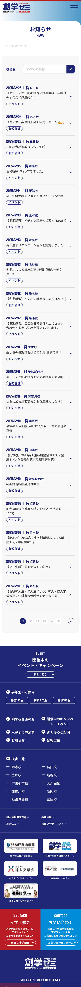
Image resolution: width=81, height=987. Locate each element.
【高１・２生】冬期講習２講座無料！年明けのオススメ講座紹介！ (36, 95)
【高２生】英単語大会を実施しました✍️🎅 (35, 122)
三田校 (32, 141)
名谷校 (32, 117)
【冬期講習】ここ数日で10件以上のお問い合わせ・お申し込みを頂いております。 (35, 325)
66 (58, 621)
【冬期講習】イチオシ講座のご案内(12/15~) (36, 298)
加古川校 (32, 396)
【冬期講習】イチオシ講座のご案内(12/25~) (36, 220)
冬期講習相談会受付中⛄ (23, 484)
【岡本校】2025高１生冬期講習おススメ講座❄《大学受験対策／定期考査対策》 (35, 457)
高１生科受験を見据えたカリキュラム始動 (34, 196)
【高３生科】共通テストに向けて (28, 566)
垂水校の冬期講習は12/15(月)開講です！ (34, 352)
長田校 (32, 88)
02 (30, 621)
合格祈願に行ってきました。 (25, 171)
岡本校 (31, 450)
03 (37, 621)
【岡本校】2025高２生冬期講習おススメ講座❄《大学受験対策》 (35, 539)
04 (44, 621)
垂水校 (31, 215)
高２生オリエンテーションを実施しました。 (36, 245)
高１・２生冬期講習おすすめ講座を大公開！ (36, 377)
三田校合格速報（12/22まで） (26, 146)
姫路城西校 (33, 371)
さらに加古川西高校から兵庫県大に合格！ (34, 401)
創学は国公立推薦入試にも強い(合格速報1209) (34, 510)
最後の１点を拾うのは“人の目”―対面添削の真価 (36, 428)
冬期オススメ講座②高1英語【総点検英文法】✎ (34, 271)
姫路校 (31, 166)
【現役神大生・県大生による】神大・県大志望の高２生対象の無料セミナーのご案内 (36, 593)
